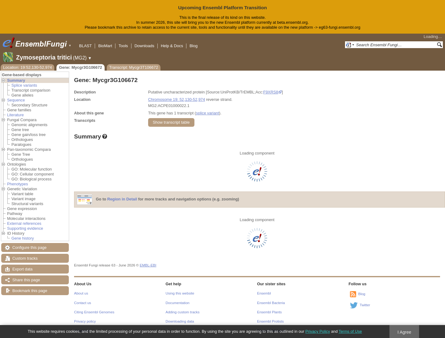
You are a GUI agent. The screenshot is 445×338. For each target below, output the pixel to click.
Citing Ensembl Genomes (94, 312)
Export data (22, 269)
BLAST (85, 45)
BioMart (105, 45)
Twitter (365, 305)
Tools (123, 45)
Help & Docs (172, 45)
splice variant (207, 113)
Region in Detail (122, 199)
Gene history (22, 238)
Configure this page (29, 247)
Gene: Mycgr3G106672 (80, 67)
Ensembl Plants (269, 312)
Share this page (26, 280)
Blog (193, 45)
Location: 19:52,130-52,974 (27, 67)
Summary (16, 80)
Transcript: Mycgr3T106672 (133, 67)
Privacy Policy (317, 331)
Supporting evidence (25, 228)
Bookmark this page (29, 290)
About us (81, 293)
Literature (15, 115)
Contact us (82, 303)
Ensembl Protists (270, 321)
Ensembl (264, 293)
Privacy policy (85, 321)
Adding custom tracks (183, 312)
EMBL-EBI (148, 265)
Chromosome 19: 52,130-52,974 (176, 99)
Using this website (180, 293)
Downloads (144, 45)
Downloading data (180, 321)
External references (24, 223)
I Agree (404, 332)
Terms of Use (350, 331)
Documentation (177, 303)
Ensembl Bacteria (271, 303)
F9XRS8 (270, 92)
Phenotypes (17, 184)
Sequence (16, 100)
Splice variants (24, 85)
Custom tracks (25, 258)
